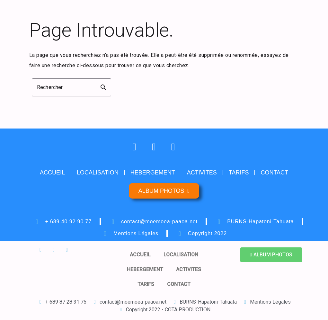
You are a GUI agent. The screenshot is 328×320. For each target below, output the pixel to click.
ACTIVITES (202, 172)
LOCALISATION (98, 172)
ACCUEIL (52, 172)
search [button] (103, 87)
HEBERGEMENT (152, 172)
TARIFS (239, 172)
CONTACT (274, 172)
